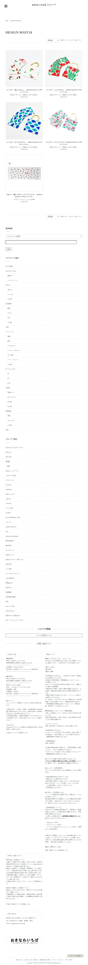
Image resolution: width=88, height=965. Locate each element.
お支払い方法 (28, 959)
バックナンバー (12, 280)
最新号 (9, 276)
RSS (67, 959)
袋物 (8, 336)
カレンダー (11, 420)
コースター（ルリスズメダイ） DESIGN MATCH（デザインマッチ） (24, 143)
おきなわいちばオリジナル (14, 447)
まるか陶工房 (10, 578)
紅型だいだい (10, 555)
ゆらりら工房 (10, 606)
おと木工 (8, 485)
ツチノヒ (8, 522)
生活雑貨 (8, 304)
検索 (8, 249)
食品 (7, 430)
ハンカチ (10, 294)
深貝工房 (8, 564)
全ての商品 (9, 266)
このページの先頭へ (75, 956)
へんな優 (8, 569)
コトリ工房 (9, 508)
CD (8, 378)
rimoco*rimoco (10, 611)
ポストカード (11, 397)
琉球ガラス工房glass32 (13, 615)
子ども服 (10, 355)
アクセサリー (11, 346)
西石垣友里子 (10, 541)
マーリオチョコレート (13, 573)
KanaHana (9, 489)
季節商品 (8, 411)
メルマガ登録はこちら (44, 635)
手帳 (8, 416)
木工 (8, 318)
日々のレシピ (10, 550)
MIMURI (8, 587)
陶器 (8, 308)
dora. (7, 531)
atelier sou (9, 452)
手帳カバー (11, 392)
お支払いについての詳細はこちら (17, 732)
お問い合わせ (19, 959)
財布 (8, 341)
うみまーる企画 (11, 475)
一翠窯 (8, 466)
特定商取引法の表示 (45, 959)
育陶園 (8, 461)
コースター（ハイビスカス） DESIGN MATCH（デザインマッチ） (64, 91)
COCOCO (9, 503)
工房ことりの (10, 494)
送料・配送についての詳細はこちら (56, 850)
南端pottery (9, 583)
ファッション (10, 332)
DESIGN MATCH (16, 21)
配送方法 (35, 959)
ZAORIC (8, 513)
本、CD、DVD (10, 369)
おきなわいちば (11, 271)
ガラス (9, 313)
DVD (9, 383)
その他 (9, 299)
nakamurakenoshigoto (12, 536)
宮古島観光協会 (11, 597)
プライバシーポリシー (58, 959)
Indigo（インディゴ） (12, 471)
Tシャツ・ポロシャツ (14, 350)
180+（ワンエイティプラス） (15, 620)
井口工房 (8, 457)
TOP (7, 21)
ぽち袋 (9, 402)
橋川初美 (8, 545)
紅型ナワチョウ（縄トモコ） (15, 559)
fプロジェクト (10, 480)
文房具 (8, 388)
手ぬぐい (10, 290)
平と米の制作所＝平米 (13, 517)
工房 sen (8, 499)
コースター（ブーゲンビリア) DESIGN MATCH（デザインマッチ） (64, 143)
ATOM (70, 959)
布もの (8, 285)
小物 (7, 327)
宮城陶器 (8, 592)
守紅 (7, 601)
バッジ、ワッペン (13, 360)
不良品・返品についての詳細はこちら (18, 904)
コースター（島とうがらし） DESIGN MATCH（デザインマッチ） (24, 91)
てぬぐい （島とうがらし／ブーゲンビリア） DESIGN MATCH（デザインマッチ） (24, 196)
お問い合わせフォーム (26, 718)
